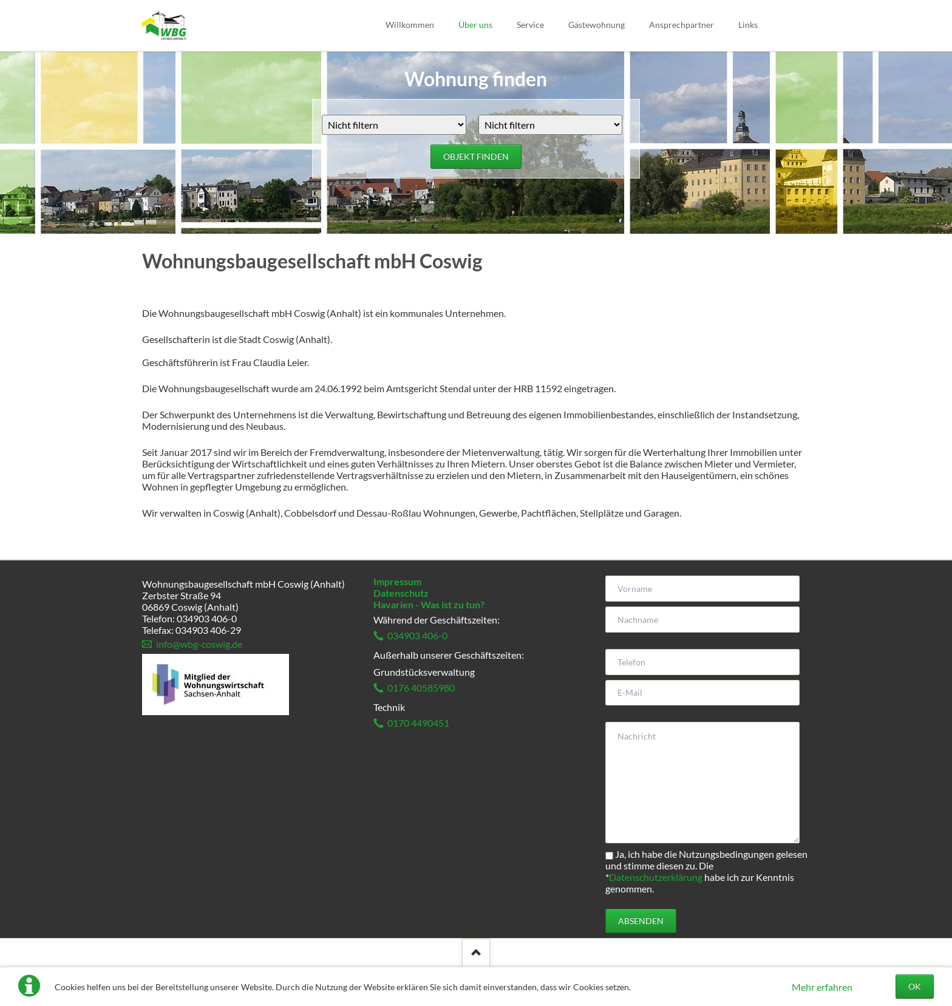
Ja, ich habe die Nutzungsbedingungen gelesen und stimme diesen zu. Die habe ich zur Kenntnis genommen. (706, 871)
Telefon (620, 643)
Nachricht (627, 716)
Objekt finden (476, 156)
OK (914, 986)
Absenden (641, 921)
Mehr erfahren (822, 987)
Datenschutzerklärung (655, 877)
